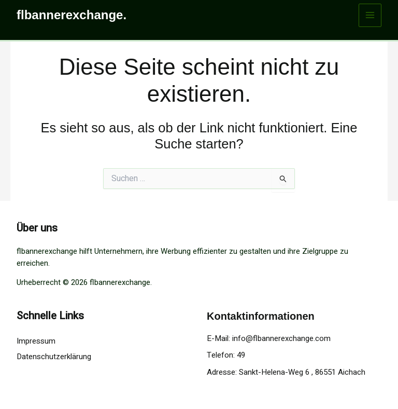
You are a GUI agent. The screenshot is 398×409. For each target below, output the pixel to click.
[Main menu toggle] (370, 15)
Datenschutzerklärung (54, 356)
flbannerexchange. (71, 15)
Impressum (36, 341)
